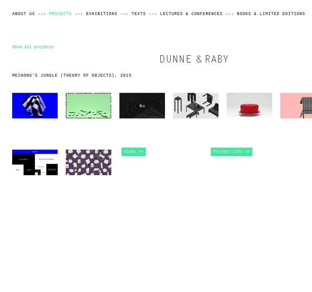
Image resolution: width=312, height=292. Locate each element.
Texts (139, 14)
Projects (60, 14)
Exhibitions (101, 14)
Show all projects (33, 47)
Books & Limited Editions (271, 14)
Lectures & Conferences (191, 14)
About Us (23, 14)
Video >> (133, 152)
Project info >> (231, 152)
